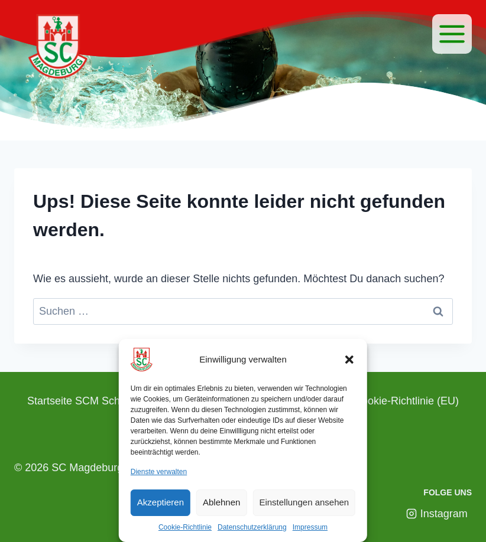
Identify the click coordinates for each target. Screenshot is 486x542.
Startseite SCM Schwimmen (93, 401)
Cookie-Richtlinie (185, 527)
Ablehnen (221, 502)
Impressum (310, 527)
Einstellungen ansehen (304, 502)
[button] (349, 359)
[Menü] (452, 34)
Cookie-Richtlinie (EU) (406, 401)
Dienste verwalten (159, 472)
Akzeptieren (160, 502)
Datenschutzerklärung (252, 527)
